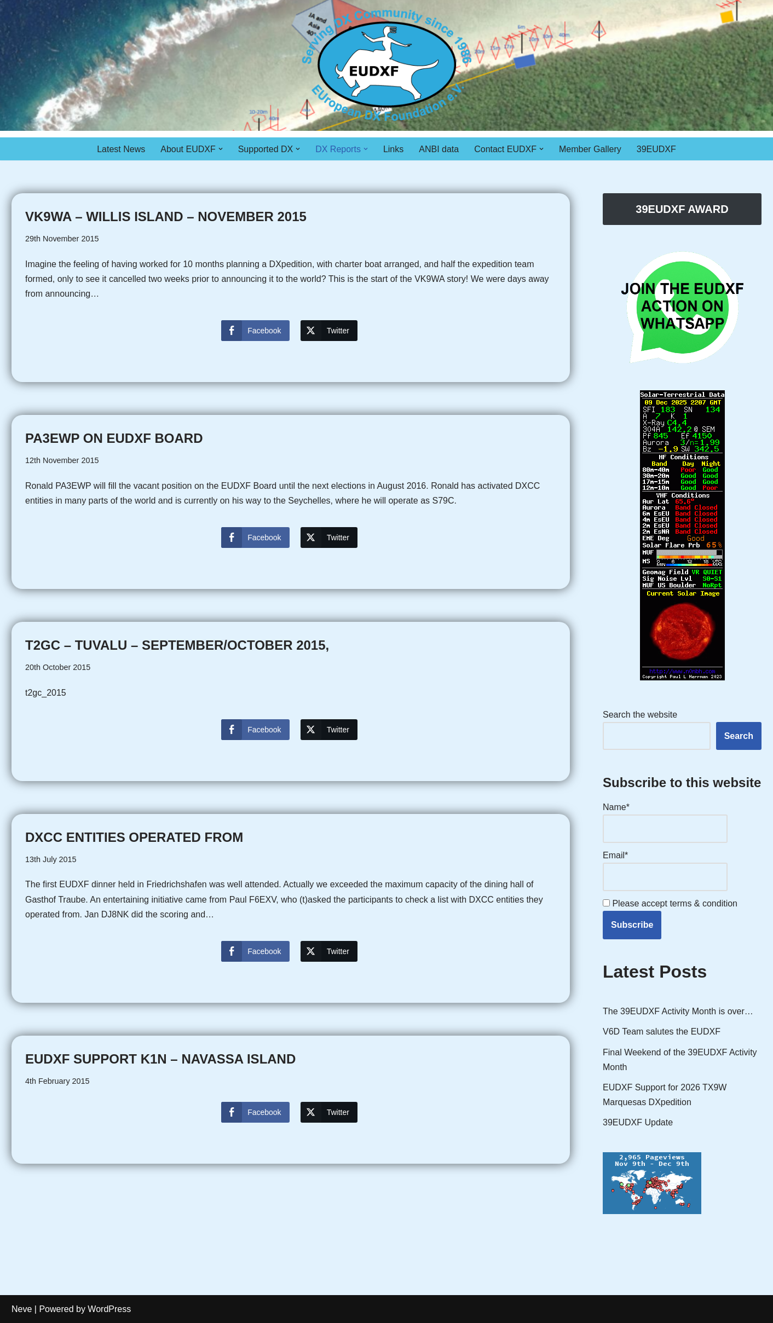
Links (393, 149)
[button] (220, 149)
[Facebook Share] (255, 330)
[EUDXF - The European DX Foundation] (386, 65)
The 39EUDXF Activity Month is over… (678, 1011)
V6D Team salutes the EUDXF (661, 1031)
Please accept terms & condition (670, 903)
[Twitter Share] (329, 330)
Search (738, 736)
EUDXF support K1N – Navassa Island (160, 1059)
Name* (665, 822)
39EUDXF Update (638, 1122)
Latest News (121, 149)
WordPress (109, 1309)
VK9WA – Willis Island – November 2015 (166, 216)
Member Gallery (590, 149)
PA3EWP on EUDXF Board (114, 438)
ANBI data (439, 149)
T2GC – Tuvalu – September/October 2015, (177, 645)
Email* (665, 871)
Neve (21, 1309)
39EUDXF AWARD (682, 209)
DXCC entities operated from (134, 837)
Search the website (640, 714)
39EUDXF (656, 149)
